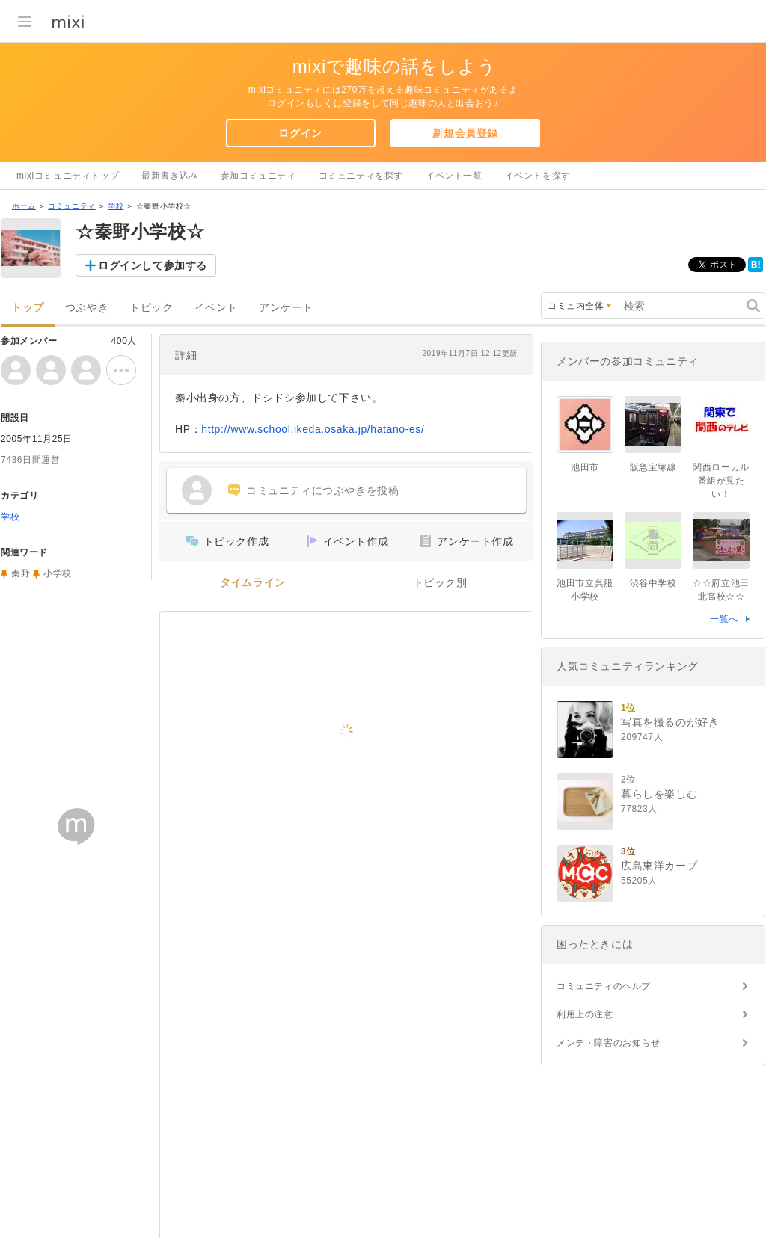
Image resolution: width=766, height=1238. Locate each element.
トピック (151, 307)
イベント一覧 (454, 175)
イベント (216, 307)
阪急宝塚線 (653, 467)
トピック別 (440, 582)
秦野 (20, 573)
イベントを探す (538, 175)
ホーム (24, 206)
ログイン (300, 133)
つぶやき (86, 307)
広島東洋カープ (659, 866)
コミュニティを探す (361, 175)
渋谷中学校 (653, 583)
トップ (27, 307)
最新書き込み (169, 175)
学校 (115, 206)
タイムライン (253, 582)
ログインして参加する (152, 265)
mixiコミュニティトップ (67, 175)
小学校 (57, 573)
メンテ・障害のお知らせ (609, 1043)
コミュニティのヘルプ (604, 986)
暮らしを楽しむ (659, 794)
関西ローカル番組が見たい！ (721, 480)
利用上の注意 (585, 1014)
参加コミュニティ (258, 175)
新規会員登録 (465, 133)
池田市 (585, 467)
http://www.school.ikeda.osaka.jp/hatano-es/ (312, 429)
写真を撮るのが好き (670, 722)
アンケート (286, 307)
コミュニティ (72, 206)
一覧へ (724, 619)
